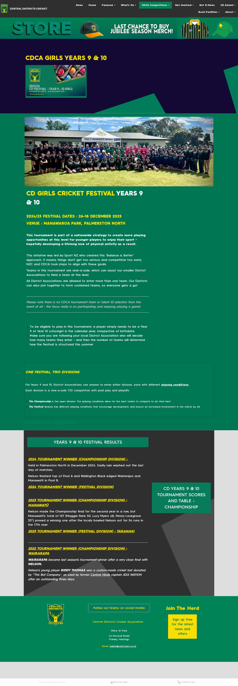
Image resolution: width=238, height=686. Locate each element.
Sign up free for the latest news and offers (182, 626)
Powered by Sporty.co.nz (51, 682)
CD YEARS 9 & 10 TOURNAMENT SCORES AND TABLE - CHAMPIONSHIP (181, 497)
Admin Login (186, 682)
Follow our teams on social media (119, 608)
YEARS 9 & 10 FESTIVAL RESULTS (88, 442)
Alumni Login (119, 682)
